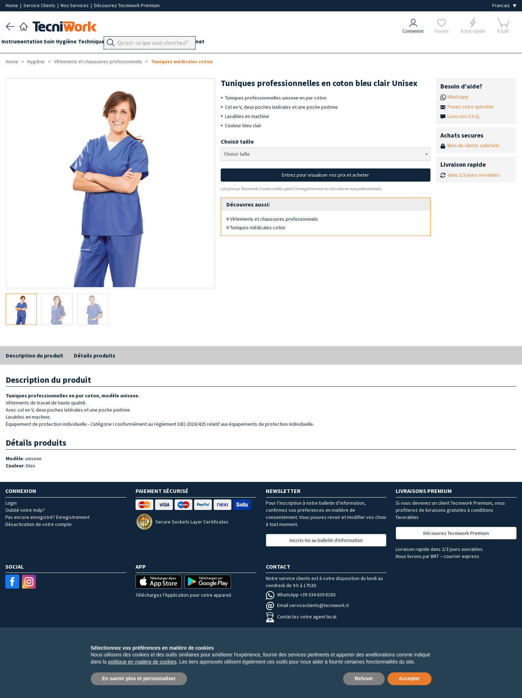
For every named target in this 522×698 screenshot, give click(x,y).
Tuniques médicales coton (182, 61)
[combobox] (325, 154)
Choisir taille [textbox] (237, 154)
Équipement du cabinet (202, 43)
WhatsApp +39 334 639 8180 (300, 594)
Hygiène (79, 43)
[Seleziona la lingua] (504, 5)
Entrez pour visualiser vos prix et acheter (325, 175)
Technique (108, 43)
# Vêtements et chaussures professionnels (272, 219)
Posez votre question (470, 106)
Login (11, 503)
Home (12, 5)
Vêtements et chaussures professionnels (98, 61)
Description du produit (34, 355)
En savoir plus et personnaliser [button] (139, 678)
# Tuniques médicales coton (255, 227)
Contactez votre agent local (301, 616)
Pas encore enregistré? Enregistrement (47, 517)
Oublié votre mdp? (25, 510)
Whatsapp (457, 96)
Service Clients (39, 5)
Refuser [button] (364, 678)
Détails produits (94, 355)
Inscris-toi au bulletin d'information (326, 540)
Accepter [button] (409, 678)
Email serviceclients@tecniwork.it (307, 605)
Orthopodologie (147, 43)
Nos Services (75, 5)
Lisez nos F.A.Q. (463, 116)
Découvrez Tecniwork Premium (127, 5)
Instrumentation (26, 43)
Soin (58, 43)
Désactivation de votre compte (38, 524)
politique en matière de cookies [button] (142, 662)
